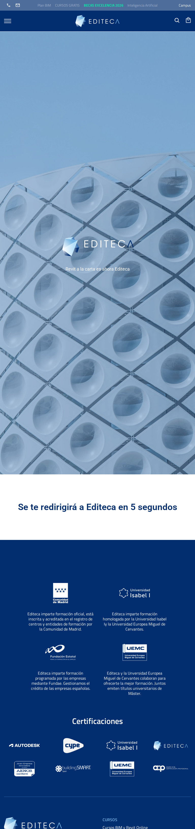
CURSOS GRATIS (67, 5)
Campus (185, 5)
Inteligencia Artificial (142, 5)
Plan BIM (44, 5)
